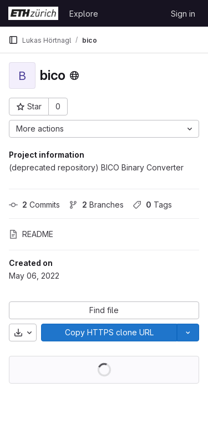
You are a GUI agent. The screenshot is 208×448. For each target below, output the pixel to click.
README (31, 234)
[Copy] (109, 332)
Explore (83, 13)
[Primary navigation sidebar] (13, 40)
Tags (152, 204)
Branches (96, 204)
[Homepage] (33, 13)
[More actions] (104, 129)
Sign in (183, 13)
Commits (34, 204)
